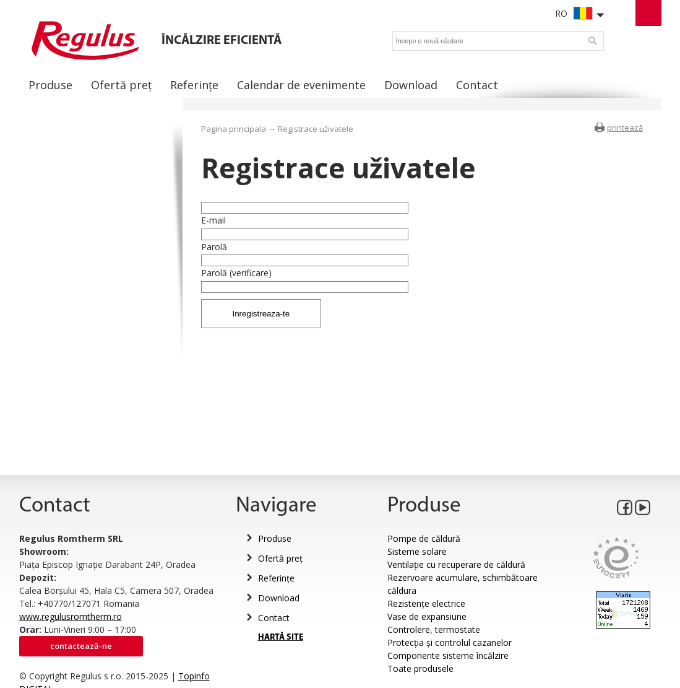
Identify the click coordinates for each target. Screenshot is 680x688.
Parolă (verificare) (236, 273)
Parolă (214, 247)
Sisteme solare (417, 551)
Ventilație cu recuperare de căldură (456, 564)
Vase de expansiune (427, 616)
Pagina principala (233, 128)
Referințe (276, 578)
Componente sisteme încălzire (448, 655)
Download (278, 598)
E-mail (213, 220)
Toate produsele (420, 668)
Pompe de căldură (423, 538)
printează (625, 128)
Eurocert (616, 557)
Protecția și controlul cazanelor (449, 642)
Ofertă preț (280, 558)
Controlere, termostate (433, 629)
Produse (274, 538)
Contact (274, 618)
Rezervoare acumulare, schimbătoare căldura (462, 584)
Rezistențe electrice (426, 603)
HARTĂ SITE (280, 637)
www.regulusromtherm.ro (70, 616)
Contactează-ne (81, 645)
